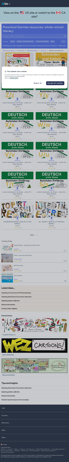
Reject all (38, 83)
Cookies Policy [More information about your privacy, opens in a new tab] (14, 78)
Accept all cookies (55, 83)
